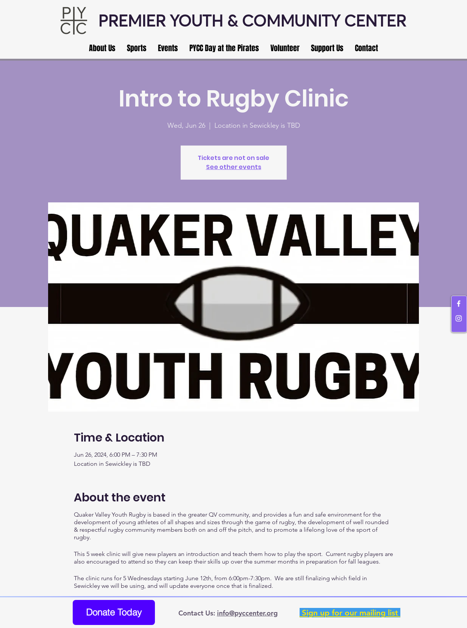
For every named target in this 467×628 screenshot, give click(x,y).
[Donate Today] (114, 612)
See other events (233, 167)
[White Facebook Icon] (459, 303)
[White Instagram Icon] (459, 318)
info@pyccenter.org (247, 613)
